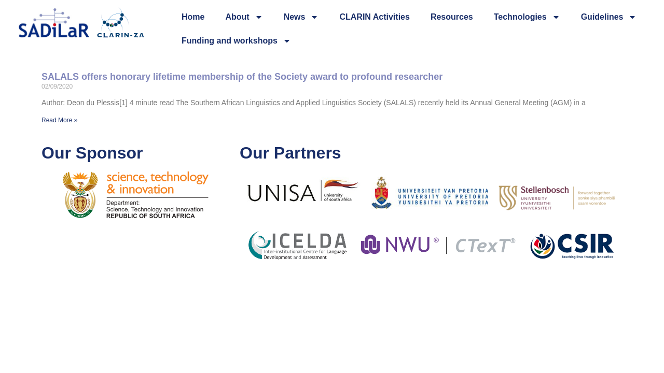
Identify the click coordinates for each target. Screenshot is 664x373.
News (301, 17)
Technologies (527, 17)
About (243, 17)
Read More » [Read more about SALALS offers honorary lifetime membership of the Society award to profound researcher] (59, 120)
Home (193, 16)
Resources (452, 16)
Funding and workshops (236, 41)
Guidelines (609, 17)
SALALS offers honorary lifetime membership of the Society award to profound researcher (242, 76)
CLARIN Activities (374, 16)
